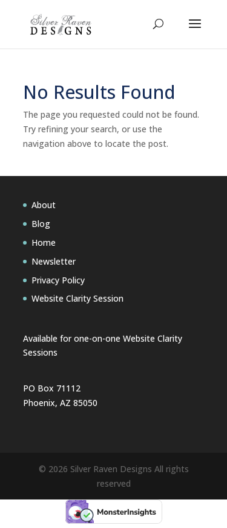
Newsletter (53, 261)
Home (43, 242)
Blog (40, 223)
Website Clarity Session (77, 298)
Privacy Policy (58, 280)
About (43, 205)
